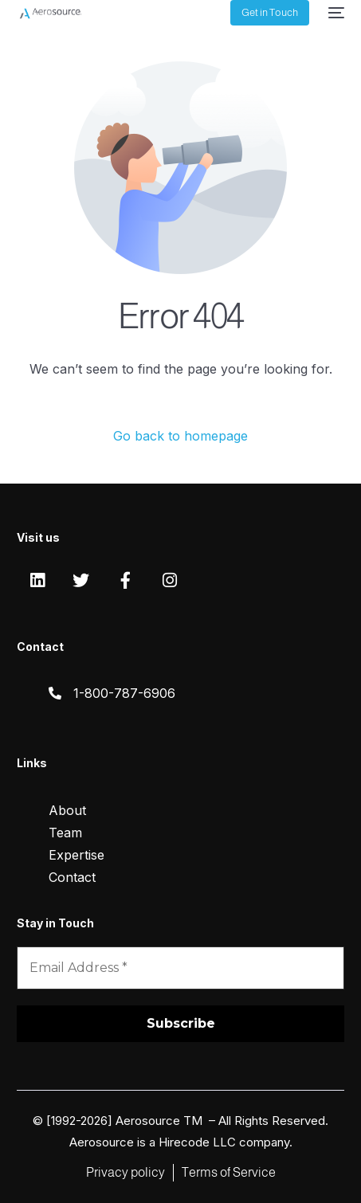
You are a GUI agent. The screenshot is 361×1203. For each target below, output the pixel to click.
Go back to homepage (180, 436)
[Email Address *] (180, 967)
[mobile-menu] (334, 12)
